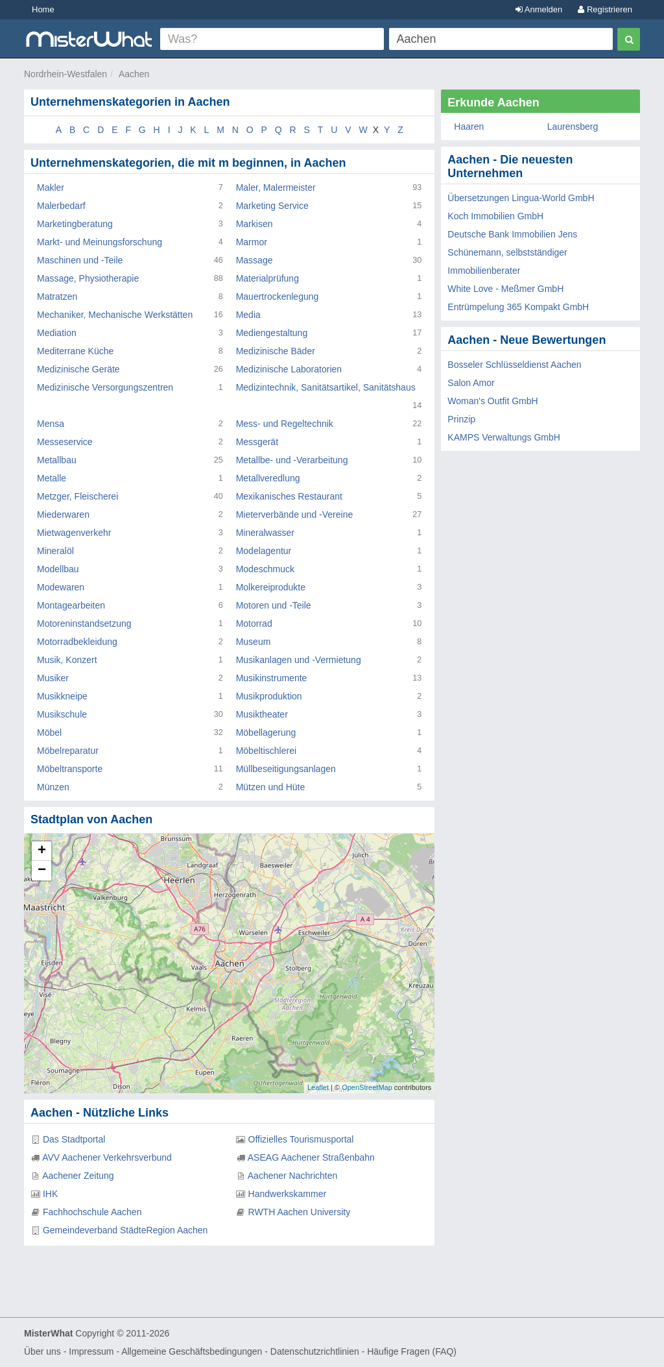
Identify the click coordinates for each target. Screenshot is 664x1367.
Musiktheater (262, 714)
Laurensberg (573, 126)
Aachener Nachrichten (293, 1175)
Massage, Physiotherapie (88, 278)
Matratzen (57, 296)
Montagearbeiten (71, 605)
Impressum (91, 1351)
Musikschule (62, 714)
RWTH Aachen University (299, 1212)
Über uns (42, 1351)
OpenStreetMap (367, 1087)
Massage (254, 260)
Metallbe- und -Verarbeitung (292, 460)
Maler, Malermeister (276, 187)
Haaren (469, 126)
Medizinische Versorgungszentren (105, 387)
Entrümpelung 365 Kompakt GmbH (518, 307)
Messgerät (257, 442)
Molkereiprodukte (270, 587)
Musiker (53, 678)
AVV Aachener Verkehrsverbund (107, 1157)
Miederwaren (63, 514)
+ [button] (42, 851)
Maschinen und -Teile (80, 260)
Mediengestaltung (272, 333)
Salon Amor (470, 383)
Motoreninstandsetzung (84, 623)
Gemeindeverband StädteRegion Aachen (125, 1230)
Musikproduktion (269, 696)
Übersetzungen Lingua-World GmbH (520, 198)
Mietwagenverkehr (74, 532)
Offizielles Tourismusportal (301, 1139)
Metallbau (57, 460)
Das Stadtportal (74, 1139)
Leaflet (318, 1087)
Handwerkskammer (287, 1194)
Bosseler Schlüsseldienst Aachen (514, 364)
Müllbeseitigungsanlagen (286, 769)
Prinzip (461, 419)
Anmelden (539, 9)
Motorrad (254, 623)
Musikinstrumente (271, 678)
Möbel (49, 732)
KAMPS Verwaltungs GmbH (503, 437)
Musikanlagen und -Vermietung (298, 660)
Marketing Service (272, 205)
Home (43, 9)
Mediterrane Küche (75, 351)
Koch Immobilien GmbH (495, 216)
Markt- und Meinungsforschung (99, 242)
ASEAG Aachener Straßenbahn (311, 1157)
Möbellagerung (266, 732)
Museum (253, 641)
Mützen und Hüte (270, 787)
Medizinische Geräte (78, 369)
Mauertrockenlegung (277, 296)
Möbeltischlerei (266, 750)
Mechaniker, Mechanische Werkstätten (115, 314)
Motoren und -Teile (273, 605)
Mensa (50, 423)
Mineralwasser (265, 532)
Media (248, 314)
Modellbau (58, 569)
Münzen (53, 787)
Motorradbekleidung (77, 641)
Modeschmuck (265, 569)
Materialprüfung (267, 278)
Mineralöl (55, 551)
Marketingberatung (75, 224)
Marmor (251, 242)
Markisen (254, 224)
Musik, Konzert (67, 660)
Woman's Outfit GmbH (492, 401)
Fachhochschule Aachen (92, 1212)
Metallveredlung (268, 478)
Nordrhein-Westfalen (65, 74)
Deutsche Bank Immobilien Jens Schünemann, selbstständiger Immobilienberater (512, 252)
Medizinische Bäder (275, 351)
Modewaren (60, 587)
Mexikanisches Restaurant (289, 496)
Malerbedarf (61, 205)
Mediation (57, 333)
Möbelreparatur (68, 750)
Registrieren (605, 9)
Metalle (51, 478)
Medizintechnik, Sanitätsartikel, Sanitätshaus (326, 387)
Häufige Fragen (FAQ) (411, 1351)
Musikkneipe (62, 696)
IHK (50, 1194)
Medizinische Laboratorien (289, 369)
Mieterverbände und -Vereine (294, 514)
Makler (50, 187)
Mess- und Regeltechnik (284, 423)
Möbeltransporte (69, 769)
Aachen (134, 74)
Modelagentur (264, 551)
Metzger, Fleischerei (77, 496)
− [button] (42, 870)
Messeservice (65, 442)
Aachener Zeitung (78, 1175)
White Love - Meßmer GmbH (505, 289)
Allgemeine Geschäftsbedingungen (191, 1351)
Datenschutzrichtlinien (314, 1351)
